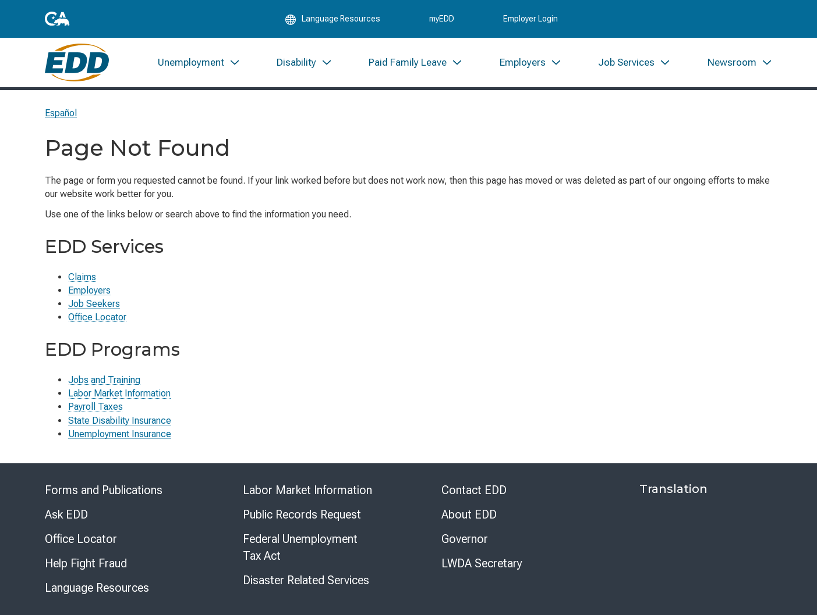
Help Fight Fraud (86, 563)
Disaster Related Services (306, 580)
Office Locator (97, 317)
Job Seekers (94, 303)
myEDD (441, 18)
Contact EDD (474, 490)
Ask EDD (66, 514)
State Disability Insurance (119, 420)
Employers (89, 290)
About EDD (469, 514)
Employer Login (530, 18)
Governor (464, 539)
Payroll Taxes (95, 406)
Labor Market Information (119, 393)
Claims (82, 277)
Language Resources (97, 588)
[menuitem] (198, 62)
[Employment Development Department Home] (77, 62)
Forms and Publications (103, 490)
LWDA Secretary (481, 563)
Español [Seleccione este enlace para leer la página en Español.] (61, 113)
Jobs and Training (104, 379)
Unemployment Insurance (119, 433)
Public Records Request (302, 514)
